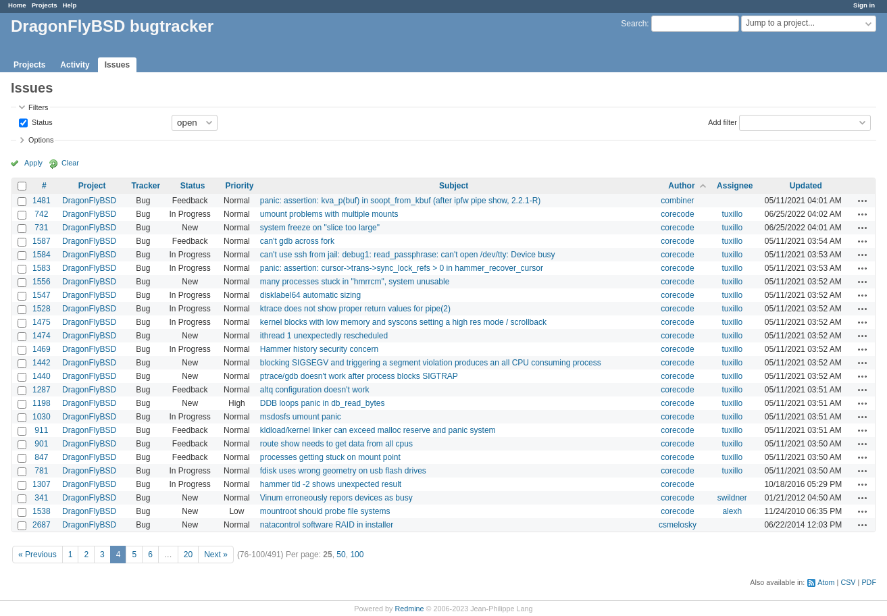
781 (41, 471)
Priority (239, 185)
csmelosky (677, 525)
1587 (41, 241)
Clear (70, 163)
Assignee (735, 185)
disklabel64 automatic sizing (310, 295)
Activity (74, 65)
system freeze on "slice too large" (320, 227)
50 (340, 554)
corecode (677, 214)
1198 (41, 403)
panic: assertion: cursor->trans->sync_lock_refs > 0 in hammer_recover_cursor (401, 268)
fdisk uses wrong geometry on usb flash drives (343, 471)
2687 (41, 525)
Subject (453, 185)
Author (681, 185)
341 (41, 498)
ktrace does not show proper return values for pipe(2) (355, 308)
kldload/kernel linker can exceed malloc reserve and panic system (378, 430)
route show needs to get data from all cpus (336, 443)
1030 (41, 416)
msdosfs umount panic (300, 416)
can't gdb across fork (297, 241)
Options (40, 140)
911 (41, 430)
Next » (216, 554)
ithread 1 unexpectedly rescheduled (324, 335)
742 (41, 214)
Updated (806, 185)
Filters (38, 107)
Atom (825, 582)
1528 (41, 308)
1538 (41, 511)
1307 (41, 484)
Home (17, 5)
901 (41, 443)
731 (41, 227)
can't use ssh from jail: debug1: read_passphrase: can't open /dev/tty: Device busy (407, 254)
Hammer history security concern (319, 349)
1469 (41, 349)
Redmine (409, 609)
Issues (117, 65)
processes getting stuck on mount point (330, 457)
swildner (732, 498)
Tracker (146, 185)
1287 (41, 389)
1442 (41, 362)
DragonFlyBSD (89, 200)
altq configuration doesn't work (315, 389)
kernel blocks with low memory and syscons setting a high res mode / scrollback (403, 322)
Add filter (722, 122)
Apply (33, 163)
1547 (41, 295)
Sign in (864, 5)
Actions (862, 200)
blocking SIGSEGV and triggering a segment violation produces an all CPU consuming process (430, 362)
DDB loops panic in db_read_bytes (322, 403)
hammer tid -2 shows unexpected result (330, 484)
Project (92, 185)
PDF (868, 582)
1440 (41, 376)
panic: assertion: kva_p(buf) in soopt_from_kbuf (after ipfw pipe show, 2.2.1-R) (400, 200)
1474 (41, 335)
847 (41, 457)
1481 (41, 200)
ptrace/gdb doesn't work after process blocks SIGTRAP (359, 376)
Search (634, 23)
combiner (677, 200)
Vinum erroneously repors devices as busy (336, 498)
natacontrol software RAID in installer (326, 525)
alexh (732, 511)
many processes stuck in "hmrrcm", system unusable (355, 281)
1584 (41, 254)
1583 (41, 268)
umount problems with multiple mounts (329, 214)
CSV (847, 582)
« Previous (37, 554)
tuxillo (731, 214)
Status (41, 122)
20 (188, 554)
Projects (44, 5)
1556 (41, 281)
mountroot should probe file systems (325, 511)
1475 (41, 322)
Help (70, 5)
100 (356, 554)
